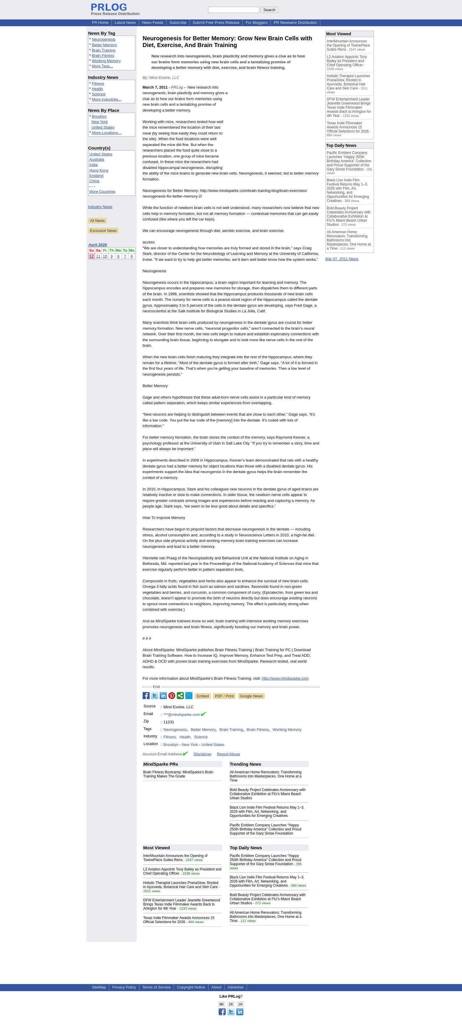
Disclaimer (203, 754)
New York (99, 122)
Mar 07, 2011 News (342, 259)
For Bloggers (257, 22)
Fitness (98, 83)
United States (102, 127)
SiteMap (99, 987)
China (94, 181)
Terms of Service (156, 987)
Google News (251, 696)
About (217, 987)
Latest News (125, 22)
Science (98, 94)
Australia (96, 159)
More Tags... (102, 66)
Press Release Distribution (115, 11)
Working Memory (106, 61)
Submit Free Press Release (216, 22)
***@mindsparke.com (182, 714)
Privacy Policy (124, 987)
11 (98, 256)
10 (105, 256)
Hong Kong (98, 170)
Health (97, 89)
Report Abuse (228, 754)
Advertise (236, 987)
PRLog (177, 87)
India (93, 164)
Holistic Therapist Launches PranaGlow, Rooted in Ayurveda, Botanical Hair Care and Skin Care (180, 885)
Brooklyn (99, 116)
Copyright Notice (191, 987)
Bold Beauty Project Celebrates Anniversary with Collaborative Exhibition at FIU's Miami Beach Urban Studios (268, 794)
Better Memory (104, 45)
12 (92, 256)
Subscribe (178, 22)
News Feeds (152, 22)
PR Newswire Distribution (295, 22)
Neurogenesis (104, 39)
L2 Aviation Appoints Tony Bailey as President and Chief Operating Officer (347, 61)
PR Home (100, 22)
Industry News (100, 207)
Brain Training (104, 50)
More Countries (102, 191)
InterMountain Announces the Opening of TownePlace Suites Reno (175, 858)
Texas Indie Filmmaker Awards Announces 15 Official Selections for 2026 (178, 920)
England (96, 175)
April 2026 (98, 245)
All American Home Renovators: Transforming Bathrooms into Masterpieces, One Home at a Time (265, 776)
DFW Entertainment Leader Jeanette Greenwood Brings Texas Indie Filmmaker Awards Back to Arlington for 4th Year (181, 904)
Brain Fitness (103, 55)
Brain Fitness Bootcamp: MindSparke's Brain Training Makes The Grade (178, 774)
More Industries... (106, 99)
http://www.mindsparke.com (285, 678)
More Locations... (106, 132)
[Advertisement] (275, 128)
